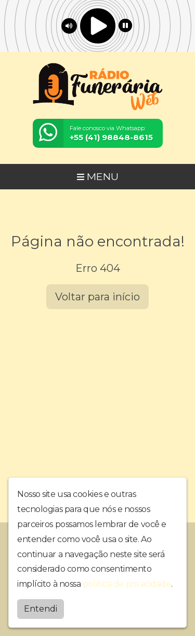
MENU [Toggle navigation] (98, 176)
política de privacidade (127, 584)
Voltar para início (97, 297)
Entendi (40, 609)
